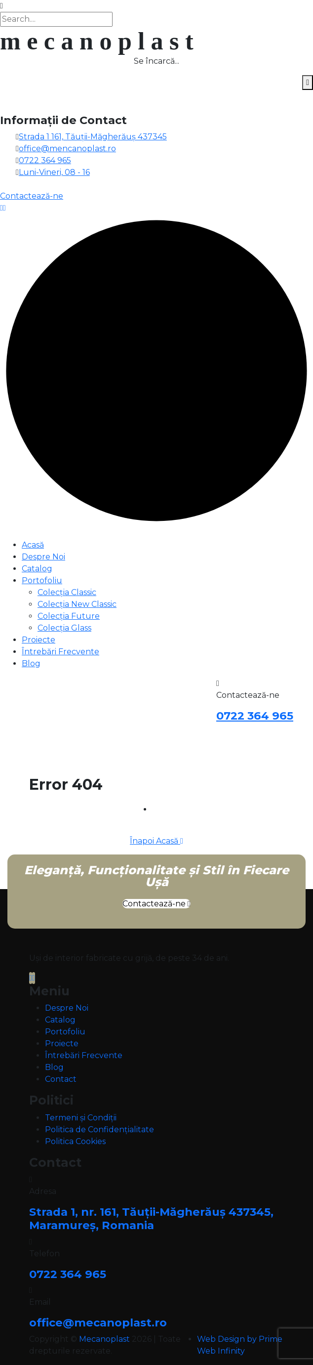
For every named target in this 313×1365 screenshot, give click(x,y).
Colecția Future (69, 616)
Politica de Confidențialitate (99, 1129)
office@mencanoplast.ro (67, 148)
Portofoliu (42, 580)
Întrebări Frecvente (60, 651)
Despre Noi (43, 556)
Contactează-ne (156, 903)
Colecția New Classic (77, 604)
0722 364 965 (45, 160)
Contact (61, 1079)
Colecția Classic (67, 592)
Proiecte (38, 639)
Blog (31, 663)
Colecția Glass (64, 628)
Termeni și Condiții (81, 1117)
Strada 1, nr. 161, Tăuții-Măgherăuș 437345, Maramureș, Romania (151, 1218)
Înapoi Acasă (156, 841)
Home (164, 809)
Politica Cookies (75, 1141)
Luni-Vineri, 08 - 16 (54, 172)
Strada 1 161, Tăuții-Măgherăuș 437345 (93, 136)
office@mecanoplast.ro (98, 1322)
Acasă (33, 545)
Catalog (37, 568)
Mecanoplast (104, 1339)
